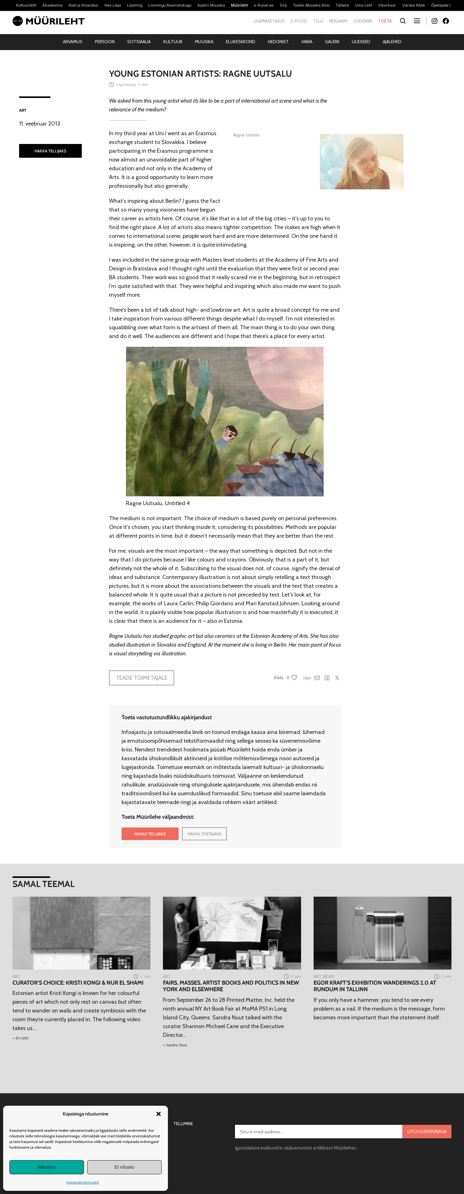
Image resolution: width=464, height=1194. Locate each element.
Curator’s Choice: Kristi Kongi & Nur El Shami (78, 983)
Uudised (361, 41)
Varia (306, 41)
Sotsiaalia (139, 41)
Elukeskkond (240, 41)
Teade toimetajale (141, 677)
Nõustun (46, 1167)
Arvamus (72, 41)
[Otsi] (403, 21)
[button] (158, 1114)
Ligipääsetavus (269, 20)
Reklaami (338, 20)
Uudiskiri (362, 20)
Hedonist (278, 41)
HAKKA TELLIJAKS (50, 150)
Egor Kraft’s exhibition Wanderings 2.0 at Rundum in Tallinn (375, 986)
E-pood (299, 20)
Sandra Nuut (176, 1045)
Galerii (332, 41)
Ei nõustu (124, 1167)
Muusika (204, 41)
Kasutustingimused (82, 1182)
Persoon (105, 41)
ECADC (22, 1038)
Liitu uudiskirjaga (426, 1131)
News (328, 976)
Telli (318, 20)
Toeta (385, 20)
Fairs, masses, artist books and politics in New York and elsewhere (231, 986)
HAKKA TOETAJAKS (204, 833)
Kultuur (172, 41)
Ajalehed (392, 41)
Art (22, 110)
